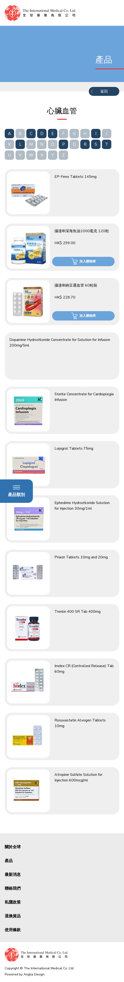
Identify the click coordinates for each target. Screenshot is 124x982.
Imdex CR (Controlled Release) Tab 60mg (84, 668)
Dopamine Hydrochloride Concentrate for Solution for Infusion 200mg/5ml (59, 342)
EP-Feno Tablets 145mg (75, 176)
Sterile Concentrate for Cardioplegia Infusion (84, 397)
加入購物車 (87, 261)
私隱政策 (13, 902)
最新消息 (13, 874)
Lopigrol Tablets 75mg (73, 448)
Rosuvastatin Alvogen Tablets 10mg (80, 723)
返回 (104, 91)
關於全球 (13, 847)
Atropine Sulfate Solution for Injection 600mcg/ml (78, 777)
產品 (9, 860)
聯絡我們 (13, 888)
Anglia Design (33, 974)
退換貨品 (13, 916)
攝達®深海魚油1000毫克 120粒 (81, 231)
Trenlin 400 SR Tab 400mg (77, 611)
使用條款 (13, 930)
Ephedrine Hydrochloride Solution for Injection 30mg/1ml (82, 505)
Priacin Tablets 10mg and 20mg (81, 557)
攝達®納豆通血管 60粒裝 (75, 285)
